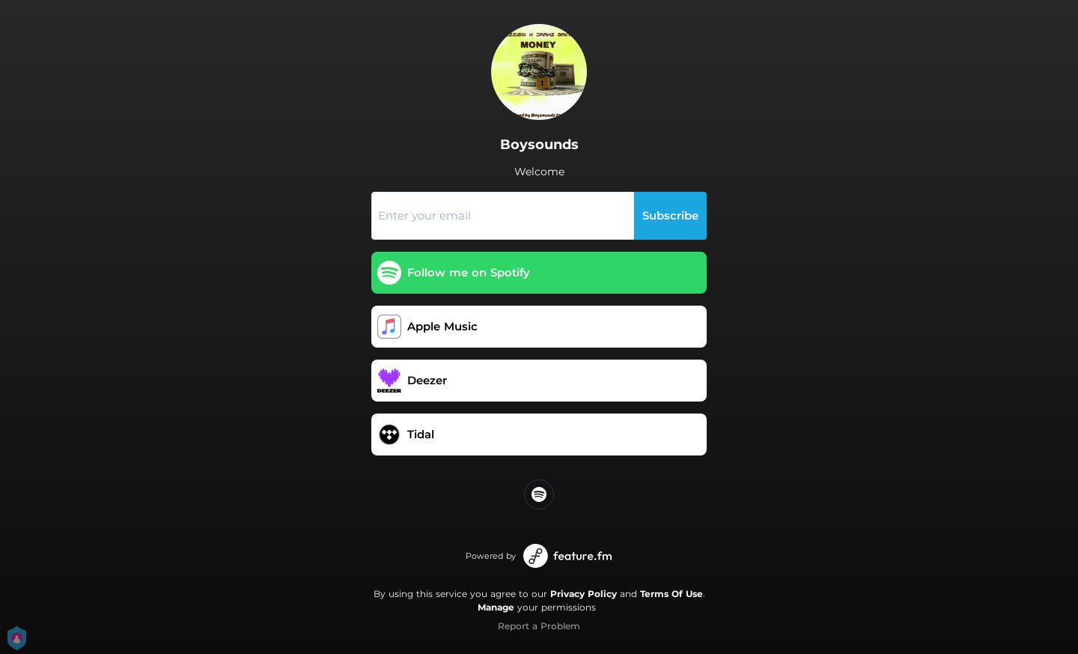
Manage (496, 607)
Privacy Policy (583, 593)
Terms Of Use (671, 593)
